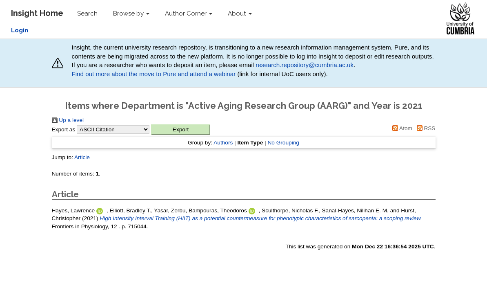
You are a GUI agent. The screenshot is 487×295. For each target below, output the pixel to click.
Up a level (68, 120)
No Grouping (283, 143)
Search (87, 13)
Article (82, 157)
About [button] (240, 13)
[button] (180, 129)
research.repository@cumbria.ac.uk (305, 64)
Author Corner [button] (188, 13)
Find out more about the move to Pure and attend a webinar (153, 73)
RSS (425, 128)
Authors (223, 143)
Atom (400, 128)
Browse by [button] (131, 13)
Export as (64, 129)
